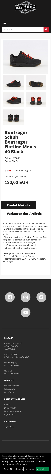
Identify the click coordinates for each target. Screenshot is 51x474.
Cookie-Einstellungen (13, 469)
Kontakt (7, 404)
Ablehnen (30, 469)
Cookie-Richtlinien (18, 464)
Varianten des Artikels (24, 213)
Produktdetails (18, 205)
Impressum (9, 414)
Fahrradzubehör (11, 385)
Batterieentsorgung (13, 411)
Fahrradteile (9, 389)
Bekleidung (9, 392)
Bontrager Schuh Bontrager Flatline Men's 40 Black (20, 141)
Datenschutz (10, 408)
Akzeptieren (42, 469)
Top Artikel (9, 426)
